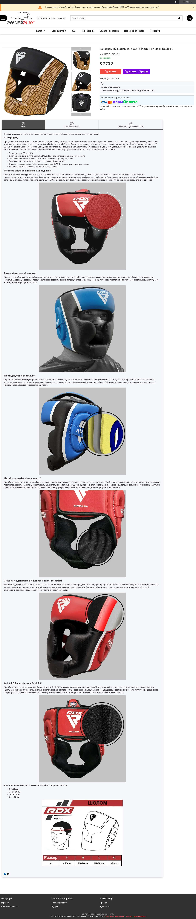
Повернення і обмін (134, 31)
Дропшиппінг (59, 31)
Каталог (40, 31)
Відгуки (55, 907)
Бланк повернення (9, 907)
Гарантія (5, 903)
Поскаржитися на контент (114, 916)
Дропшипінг (105, 907)
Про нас (103, 903)
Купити (112, 71)
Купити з (138, 71)
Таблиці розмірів (59, 903)
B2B (73, 31)
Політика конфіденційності (136, 916)
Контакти (155, 31)
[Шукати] (179, 18)
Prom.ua (111, 914)
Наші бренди (87, 31)
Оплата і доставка (109, 31)
